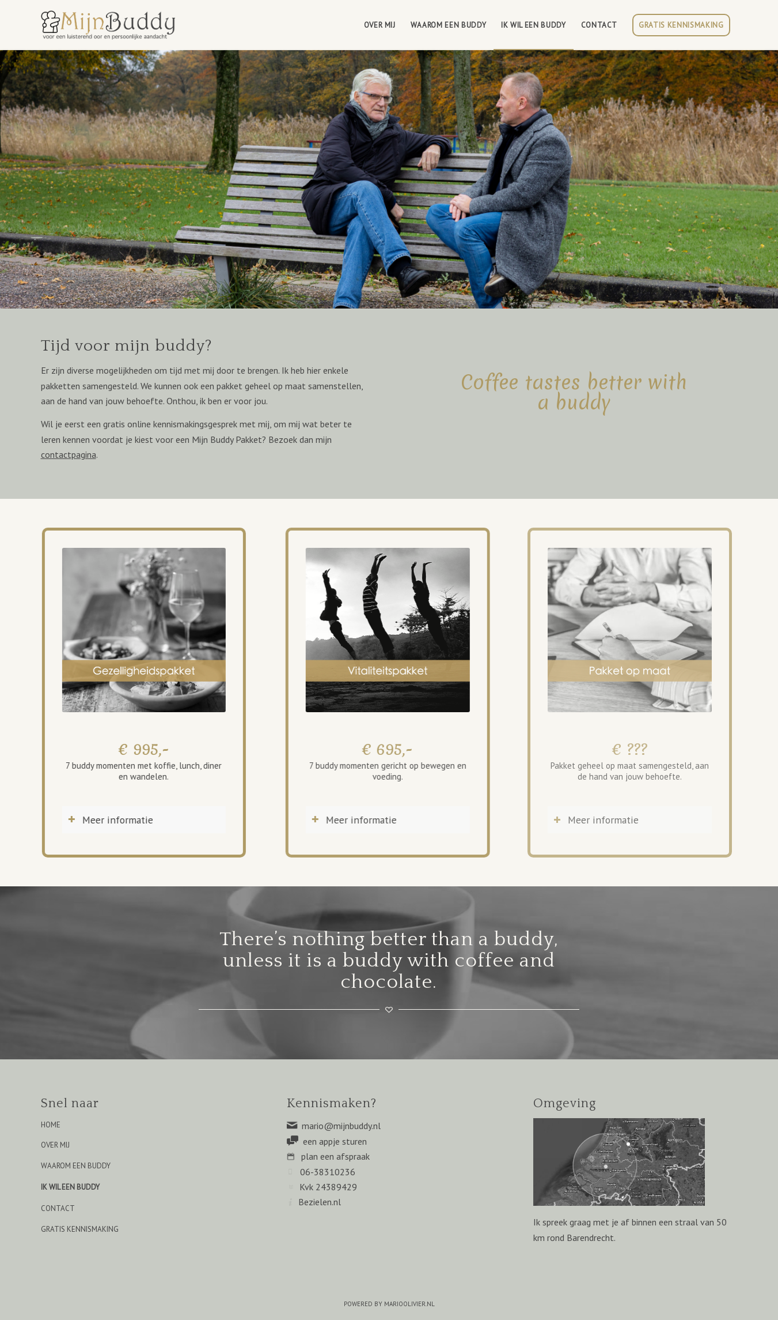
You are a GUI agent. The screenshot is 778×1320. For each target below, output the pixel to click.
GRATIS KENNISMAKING (80, 1229)
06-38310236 (327, 1172)
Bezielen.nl (319, 1202)
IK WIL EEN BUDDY (70, 1187)
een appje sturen (335, 1141)
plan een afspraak (335, 1156)
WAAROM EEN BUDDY (76, 1166)
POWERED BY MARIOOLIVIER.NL (389, 1304)
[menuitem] (379, 25)
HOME (50, 1125)
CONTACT (58, 1208)
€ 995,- (138, 749)
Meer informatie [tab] (104, 819)
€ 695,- (374, 749)
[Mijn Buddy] (110, 25)
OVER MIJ (55, 1145)
